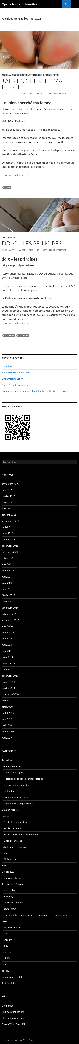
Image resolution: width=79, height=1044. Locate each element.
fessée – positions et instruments (20, 834)
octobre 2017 (9, 502)
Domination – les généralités (18, 803)
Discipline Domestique (15, 822)
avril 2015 (7, 582)
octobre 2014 (9, 613)
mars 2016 (7, 533)
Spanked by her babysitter (15, 372)
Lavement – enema (13, 902)
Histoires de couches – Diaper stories (23, 778)
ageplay (6, 75)
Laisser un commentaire (53, 93)
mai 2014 (7, 644)
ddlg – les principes (32, 243)
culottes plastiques (13, 772)
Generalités (8, 871)
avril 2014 (7, 650)
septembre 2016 (10, 520)
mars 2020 (7, 489)
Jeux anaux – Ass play (13, 883)
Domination (8, 791)
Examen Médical (10, 809)
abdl (5, 933)
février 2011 (8, 681)
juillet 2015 (8, 570)
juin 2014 (7, 638)
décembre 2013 (10, 675)
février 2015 (8, 595)
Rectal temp (9, 908)
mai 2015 (7, 576)
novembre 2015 (10, 551)
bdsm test (7, 366)
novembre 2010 (10, 694)
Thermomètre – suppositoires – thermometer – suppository (35, 914)
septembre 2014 (10, 619)
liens (4, 921)
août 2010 (7, 706)
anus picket (18, 75)
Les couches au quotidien (16, 784)
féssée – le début (12, 828)
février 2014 (8, 663)
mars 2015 (7, 589)
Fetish (56, 75)
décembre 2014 (10, 607)
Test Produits (9, 983)
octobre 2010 (9, 700)
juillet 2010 (8, 712)
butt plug (31, 75)
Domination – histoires (15, 797)
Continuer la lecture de (17, 174)
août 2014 (7, 626)
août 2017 (7, 508)
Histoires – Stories (11, 877)
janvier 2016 (8, 539)
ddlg (41, 75)
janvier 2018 (8, 496)
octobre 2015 (9, 558)
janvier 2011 (8, 688)
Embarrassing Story (12, 378)
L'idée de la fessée (12, 840)
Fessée (48, 75)
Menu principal (75, 4)
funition (9, 335)
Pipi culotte (9, 859)
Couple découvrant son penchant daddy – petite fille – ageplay (35, 391)
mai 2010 (7, 725)
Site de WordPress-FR (13, 1024)
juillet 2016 (8, 527)
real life (6, 958)
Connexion (7, 1005)
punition (23, 335)
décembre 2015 (10, 545)
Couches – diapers (11, 766)
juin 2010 (7, 719)
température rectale (12, 976)
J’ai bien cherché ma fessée (32, 83)
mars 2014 (7, 657)
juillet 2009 (8, 731)
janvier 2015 (8, 601)
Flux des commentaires (14, 1017)
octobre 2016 (9, 514)
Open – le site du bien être (19, 4)
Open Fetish (27, 93)
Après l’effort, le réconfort (16, 384)
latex (6, 853)
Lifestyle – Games (11, 927)
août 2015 (7, 564)
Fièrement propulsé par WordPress (17, 1039)
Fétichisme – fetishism (14, 846)
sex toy (5, 970)
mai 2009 (7, 737)
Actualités (7, 760)
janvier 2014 (8, 669)
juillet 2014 (8, 632)
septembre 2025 (10, 483)
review (5, 964)
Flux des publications (13, 1011)
